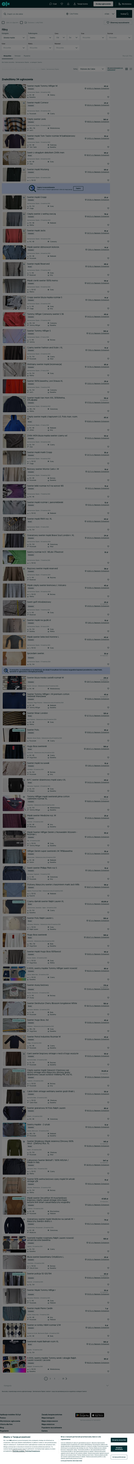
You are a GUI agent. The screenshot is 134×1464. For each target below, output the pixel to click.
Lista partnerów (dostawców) (71, 1461)
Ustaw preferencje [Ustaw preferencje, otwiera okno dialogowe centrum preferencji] (119, 1457)
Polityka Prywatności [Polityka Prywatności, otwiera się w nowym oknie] (33, 1451)
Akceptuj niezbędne (119, 1448)
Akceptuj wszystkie (119, 1440)
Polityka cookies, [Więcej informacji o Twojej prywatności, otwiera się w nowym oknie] (19, 1451)
